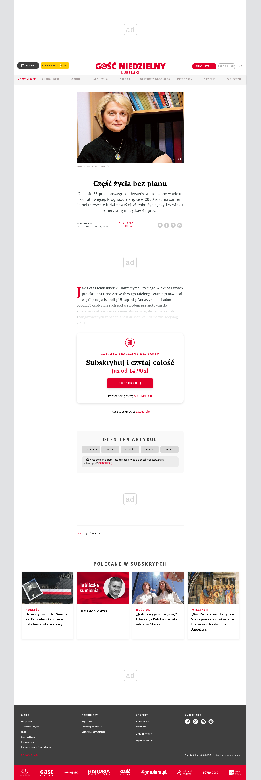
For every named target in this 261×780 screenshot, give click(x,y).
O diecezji (234, 79)
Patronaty (184, 79)
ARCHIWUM (100, 79)
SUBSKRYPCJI (143, 396)
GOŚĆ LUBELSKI (93, 533)
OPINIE (75, 79)
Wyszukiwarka (240, 65)
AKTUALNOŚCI (51, 79)
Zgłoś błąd (29, 755)
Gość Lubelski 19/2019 (93, 226)
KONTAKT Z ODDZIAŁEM (155, 79)
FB (167, 224)
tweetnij (174, 224)
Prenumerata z (55, 66)
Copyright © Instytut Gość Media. (200, 755)
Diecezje (209, 79)
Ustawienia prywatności (93, 731)
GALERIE (125, 79)
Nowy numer (27, 79)
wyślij (180, 224)
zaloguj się (226, 66)
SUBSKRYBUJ (204, 66)
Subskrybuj (130, 383)
